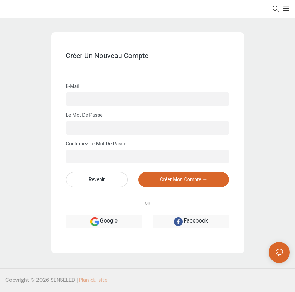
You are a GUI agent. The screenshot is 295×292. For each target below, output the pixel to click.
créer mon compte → (183, 179)
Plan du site (93, 280)
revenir (97, 179)
